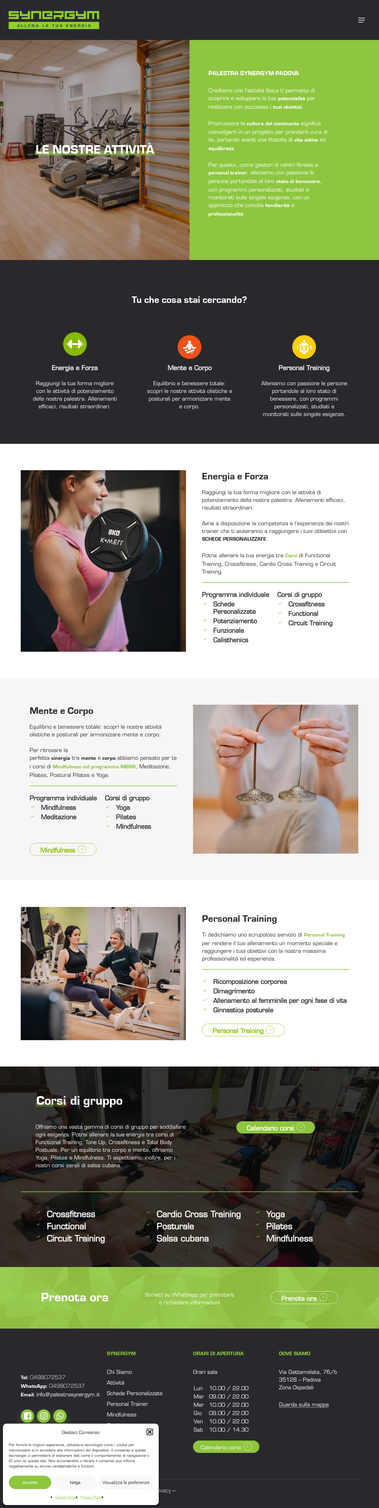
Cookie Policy (66, 1497)
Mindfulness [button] (57, 849)
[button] (150, 1432)
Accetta (30, 1482)
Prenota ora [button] (299, 1297)
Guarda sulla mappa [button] (304, 1403)
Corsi (291, 555)
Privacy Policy (92, 1497)
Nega (75, 1482)
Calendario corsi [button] (270, 1127)
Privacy (162, 1489)
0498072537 (47, 1376)
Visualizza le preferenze (126, 1482)
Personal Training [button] (238, 1030)
